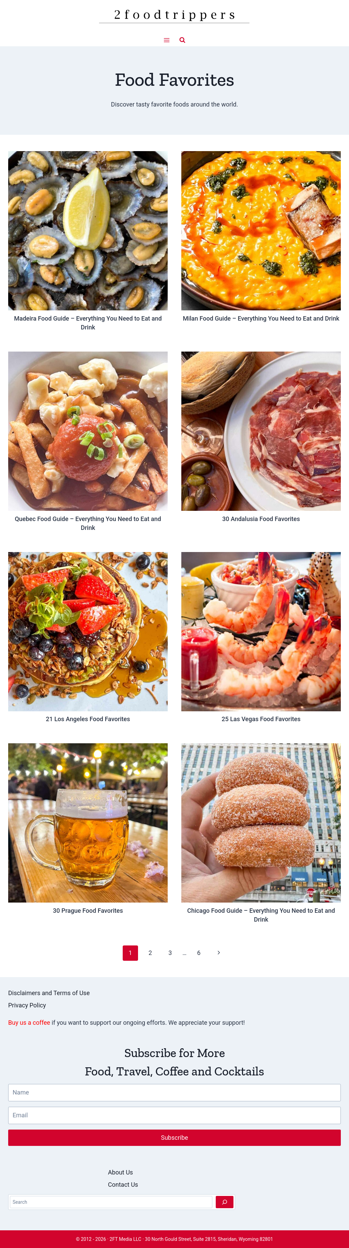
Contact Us (123, 1184)
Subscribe (174, 1137)
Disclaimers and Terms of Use (49, 992)
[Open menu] (167, 40)
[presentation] (88, 230)
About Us (120, 1172)
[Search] (224, 1202)
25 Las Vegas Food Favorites (261, 719)
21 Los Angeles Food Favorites (88, 719)
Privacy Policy (27, 1005)
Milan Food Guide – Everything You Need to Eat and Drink (261, 318)
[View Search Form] (182, 40)
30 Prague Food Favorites (88, 910)
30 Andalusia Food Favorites (261, 518)
